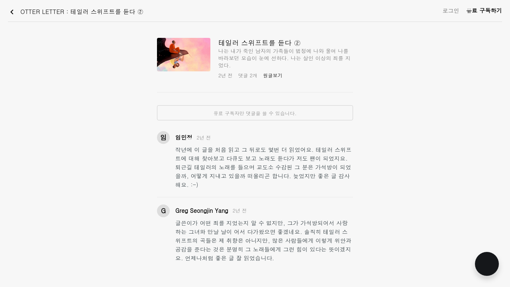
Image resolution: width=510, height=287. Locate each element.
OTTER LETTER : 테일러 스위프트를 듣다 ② (75, 12)
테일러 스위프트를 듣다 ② (259, 42)
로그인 (450, 10)
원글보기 (272, 75)
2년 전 (204, 137)
